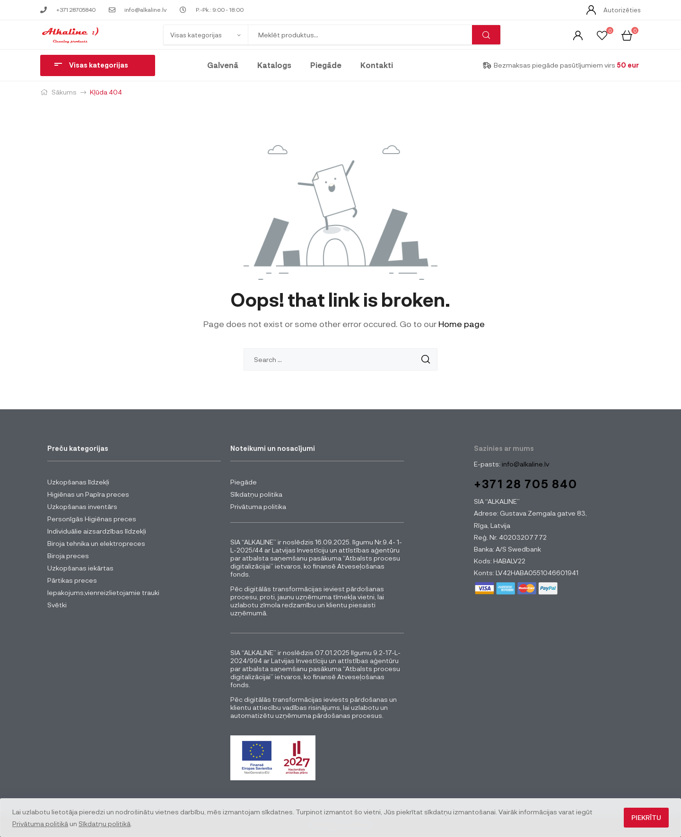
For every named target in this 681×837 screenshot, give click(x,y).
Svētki (57, 605)
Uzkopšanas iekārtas (80, 568)
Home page (461, 324)
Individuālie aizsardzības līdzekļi (96, 531)
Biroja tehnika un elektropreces (96, 543)
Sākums (64, 92)
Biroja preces (68, 556)
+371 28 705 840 (525, 484)
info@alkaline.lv (524, 464)
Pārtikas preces (72, 580)
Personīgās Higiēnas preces (91, 519)
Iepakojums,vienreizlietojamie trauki (103, 592)
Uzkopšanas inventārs (82, 506)
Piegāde (325, 64)
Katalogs (274, 64)
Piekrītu (646, 817)
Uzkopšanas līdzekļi (78, 482)
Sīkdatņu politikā (105, 824)
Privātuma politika (258, 506)
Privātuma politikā (40, 824)
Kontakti (376, 64)
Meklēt (486, 34)
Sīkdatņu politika (256, 494)
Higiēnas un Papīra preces (88, 494)
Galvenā (222, 64)
